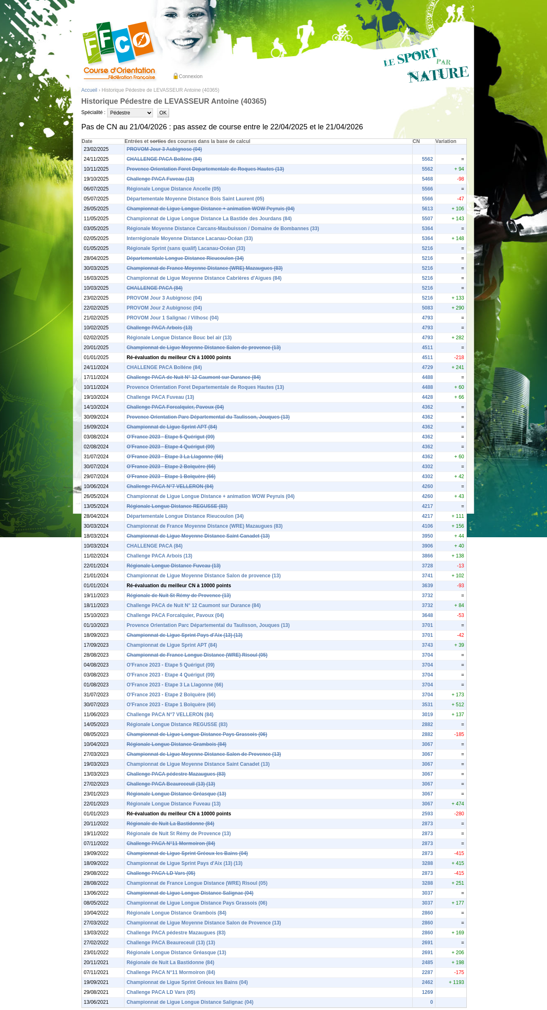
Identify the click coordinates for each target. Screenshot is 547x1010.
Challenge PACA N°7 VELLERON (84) (170, 486)
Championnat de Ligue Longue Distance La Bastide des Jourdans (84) (209, 219)
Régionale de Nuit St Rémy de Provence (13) (179, 595)
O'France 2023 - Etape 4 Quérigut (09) (171, 447)
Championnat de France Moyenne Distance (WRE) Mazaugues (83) (204, 268)
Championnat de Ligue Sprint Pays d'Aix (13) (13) (184, 635)
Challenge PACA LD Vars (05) (161, 873)
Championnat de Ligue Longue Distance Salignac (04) (190, 893)
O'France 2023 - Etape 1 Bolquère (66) (171, 476)
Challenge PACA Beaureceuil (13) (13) (171, 784)
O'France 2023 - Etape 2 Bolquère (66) (171, 466)
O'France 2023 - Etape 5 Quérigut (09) (171, 437)
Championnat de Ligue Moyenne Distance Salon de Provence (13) (204, 754)
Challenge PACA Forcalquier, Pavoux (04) (175, 407)
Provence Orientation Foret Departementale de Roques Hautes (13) (205, 169)
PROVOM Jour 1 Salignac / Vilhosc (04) (173, 318)
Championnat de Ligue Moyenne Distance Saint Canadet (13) (198, 536)
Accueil (89, 90)
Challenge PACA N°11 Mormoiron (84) (171, 843)
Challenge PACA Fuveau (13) (160, 179)
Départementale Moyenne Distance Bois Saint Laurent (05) (195, 199)
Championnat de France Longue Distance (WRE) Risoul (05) (197, 655)
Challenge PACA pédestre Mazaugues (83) (176, 774)
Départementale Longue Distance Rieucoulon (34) (185, 258)
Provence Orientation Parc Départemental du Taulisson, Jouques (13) (208, 417)
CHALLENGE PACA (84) (154, 288)
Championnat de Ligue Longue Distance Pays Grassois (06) (197, 734)
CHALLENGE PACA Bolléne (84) (164, 159)
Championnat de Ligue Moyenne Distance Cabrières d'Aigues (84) (204, 278)
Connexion (191, 76)
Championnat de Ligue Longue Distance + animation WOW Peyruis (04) (210, 209)
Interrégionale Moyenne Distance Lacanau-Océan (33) (190, 238)
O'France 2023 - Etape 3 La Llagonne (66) (175, 457)
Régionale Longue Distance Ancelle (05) (174, 189)
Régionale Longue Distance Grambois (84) (176, 744)
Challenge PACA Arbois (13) (159, 328)
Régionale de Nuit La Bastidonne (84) (170, 824)
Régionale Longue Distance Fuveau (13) (173, 566)
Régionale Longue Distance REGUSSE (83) (177, 506)
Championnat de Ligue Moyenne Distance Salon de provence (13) (204, 347)
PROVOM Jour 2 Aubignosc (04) (164, 308)
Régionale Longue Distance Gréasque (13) (176, 794)
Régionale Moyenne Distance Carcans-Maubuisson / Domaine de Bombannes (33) (223, 228)
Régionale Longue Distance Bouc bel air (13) (179, 338)
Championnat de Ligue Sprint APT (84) (172, 427)
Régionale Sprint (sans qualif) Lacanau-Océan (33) (186, 248)
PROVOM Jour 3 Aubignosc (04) (164, 149)
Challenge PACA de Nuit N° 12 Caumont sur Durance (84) (193, 377)
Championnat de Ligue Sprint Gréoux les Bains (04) (187, 853)
